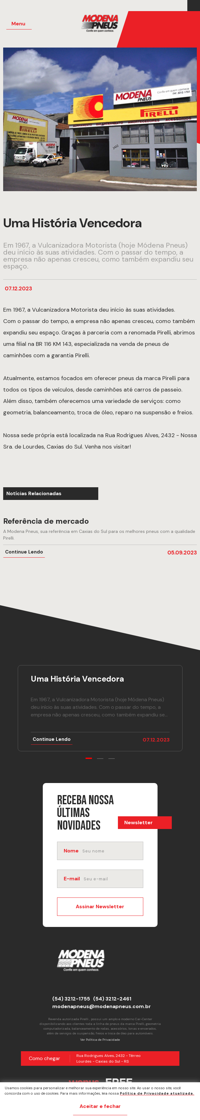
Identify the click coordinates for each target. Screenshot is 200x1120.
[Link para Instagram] (195, 5)
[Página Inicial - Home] (104, 25)
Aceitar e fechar (100, 1106)
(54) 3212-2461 (112, 998)
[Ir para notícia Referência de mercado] (100, 537)
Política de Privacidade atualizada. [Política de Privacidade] (157, 1093)
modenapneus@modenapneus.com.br (101, 1006)
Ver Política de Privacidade (100, 1040)
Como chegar (44, 1058)
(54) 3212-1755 (71, 998)
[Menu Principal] (19, 23)
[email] (112, 879)
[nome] (112, 851)
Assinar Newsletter (100, 906)
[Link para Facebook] (192, 5)
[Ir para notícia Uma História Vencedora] (100, 708)
